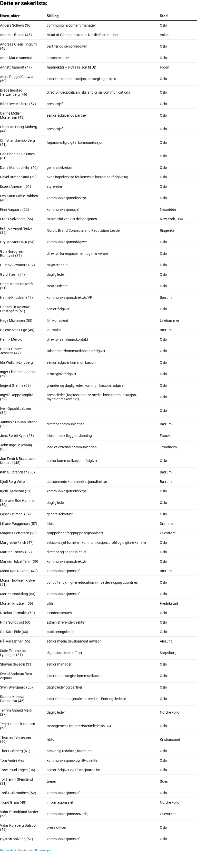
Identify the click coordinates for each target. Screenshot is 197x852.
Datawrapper (43, 850)
